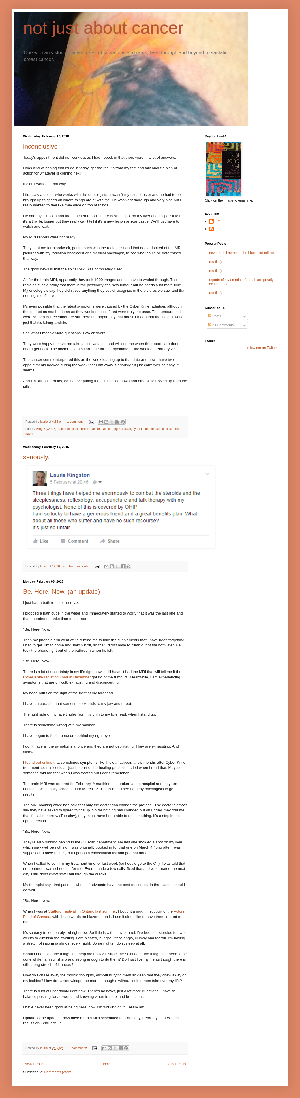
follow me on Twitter (261, 348)
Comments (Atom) (58, 1072)
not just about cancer (103, 27)
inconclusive (40, 146)
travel (29, 433)
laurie (219, 229)
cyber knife (140, 429)
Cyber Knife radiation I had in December (57, 677)
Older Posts (177, 1064)
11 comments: (77, 1048)
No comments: (79, 566)
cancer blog (110, 429)
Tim (218, 221)
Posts (214, 316)
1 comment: (75, 421)
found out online (38, 762)
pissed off (172, 429)
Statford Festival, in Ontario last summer (82, 911)
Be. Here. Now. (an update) (61, 591)
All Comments (221, 325)
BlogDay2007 (45, 429)
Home (106, 1064)
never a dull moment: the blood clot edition (241, 253)
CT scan (125, 429)
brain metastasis (68, 429)
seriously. (36, 457)
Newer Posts (34, 1064)
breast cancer (90, 429)
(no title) (215, 262)
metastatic (156, 429)
